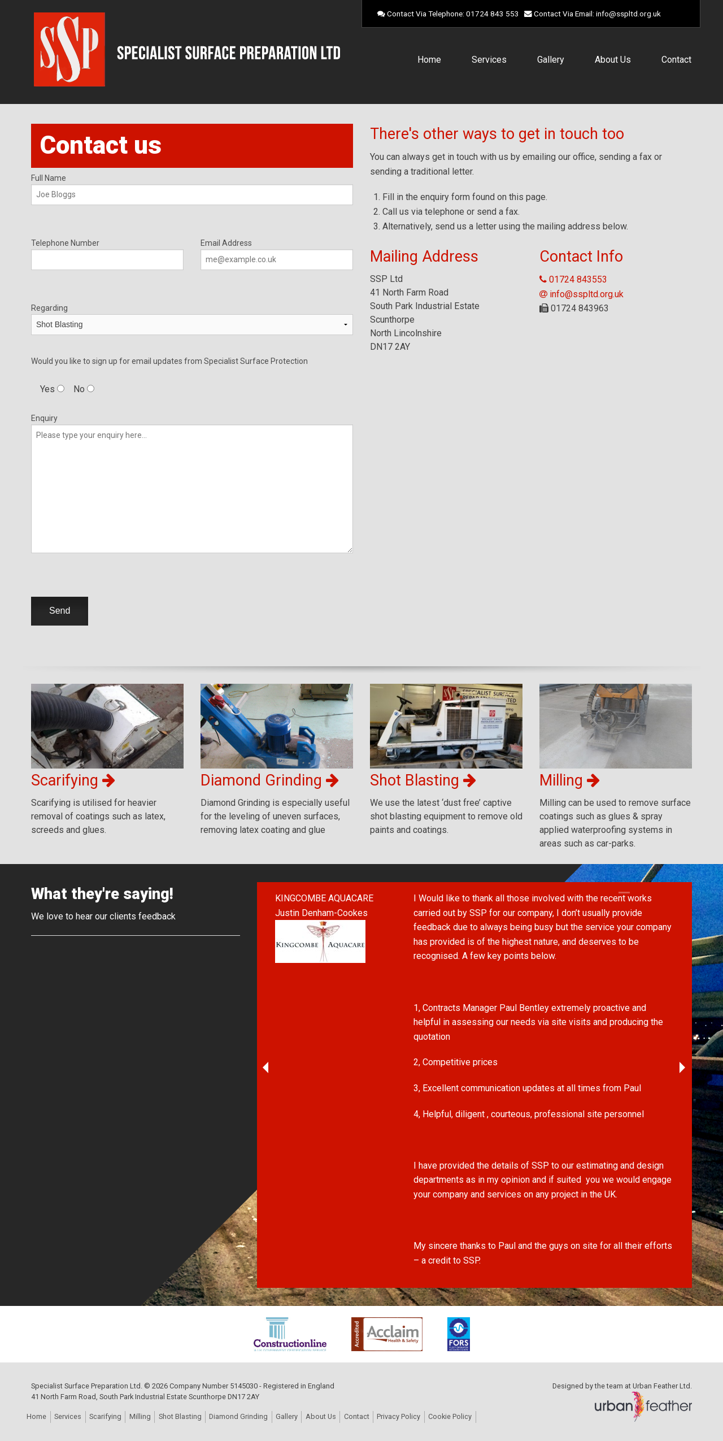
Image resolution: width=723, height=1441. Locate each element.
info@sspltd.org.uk (628, 13)
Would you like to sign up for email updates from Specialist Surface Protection (169, 361)
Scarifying (105, 1416)
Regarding (192, 316)
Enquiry (192, 483)
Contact (676, 59)
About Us (613, 59)
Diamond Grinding (238, 1416)
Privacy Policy (398, 1416)
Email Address (277, 254)
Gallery (550, 59)
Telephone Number (107, 254)
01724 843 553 (492, 13)
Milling (140, 1416)
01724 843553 (573, 279)
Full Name (192, 189)
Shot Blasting (180, 1416)
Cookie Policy (450, 1416)
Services (489, 59)
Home (429, 59)
